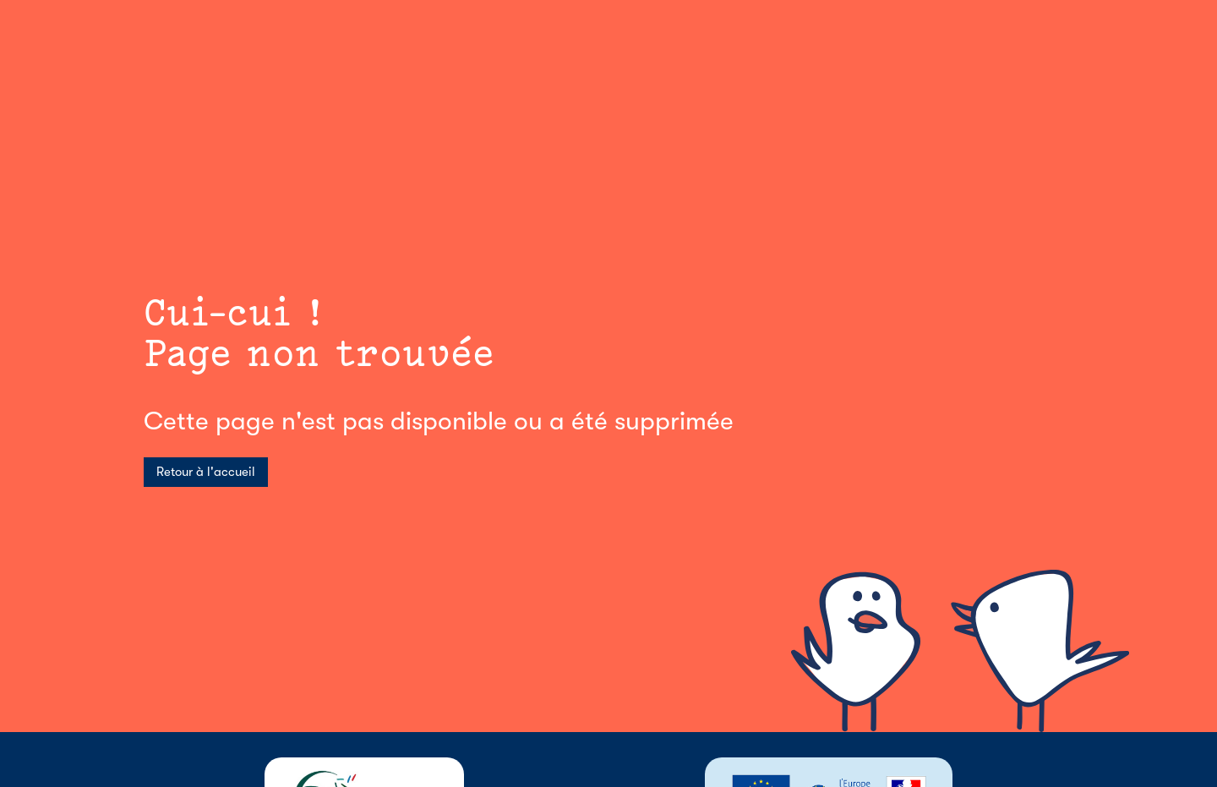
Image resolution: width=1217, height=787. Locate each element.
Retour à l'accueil (205, 471)
